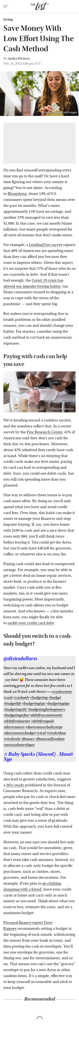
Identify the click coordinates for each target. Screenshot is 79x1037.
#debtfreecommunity (46, 715)
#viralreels (11, 739)
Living (8, 19)
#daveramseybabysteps (44, 727)
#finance (28, 739)
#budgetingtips (33, 703)
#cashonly (21, 697)
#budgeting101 (15, 709)
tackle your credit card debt (31, 623)
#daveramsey (14, 727)
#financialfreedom (49, 739)
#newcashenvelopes (19, 745)
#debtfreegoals (42, 721)
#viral (41, 733)
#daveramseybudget (19, 733)
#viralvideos (56, 733)
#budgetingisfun (16, 715)
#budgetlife (12, 703)
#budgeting (39, 697)
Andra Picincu (19, 58)
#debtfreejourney (16, 721)
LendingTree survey (45, 245)
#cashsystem (62, 691)
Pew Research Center (44, 432)
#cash (8, 697)
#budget (54, 697)
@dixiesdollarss (20, 659)
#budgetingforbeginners (46, 709)
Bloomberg (17, 194)
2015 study (15, 785)
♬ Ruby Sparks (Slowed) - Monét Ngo (38, 756)
